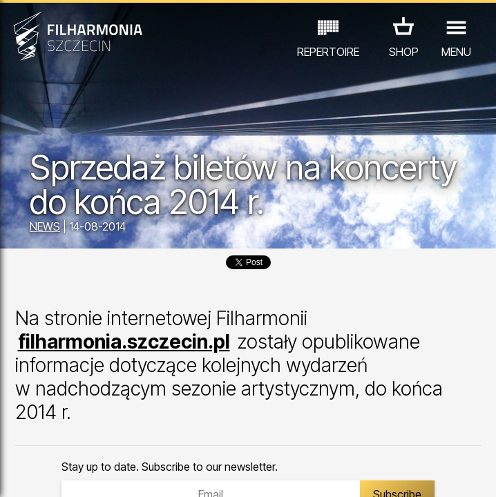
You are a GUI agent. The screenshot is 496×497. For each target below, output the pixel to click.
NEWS (45, 226)
